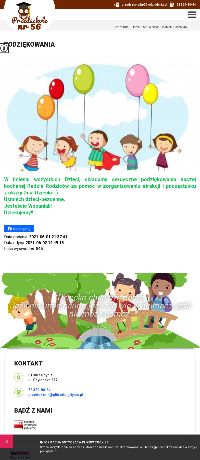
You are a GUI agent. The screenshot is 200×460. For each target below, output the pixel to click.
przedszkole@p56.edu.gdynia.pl (140, 5)
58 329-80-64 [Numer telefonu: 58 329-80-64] (39, 390)
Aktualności (149, 27)
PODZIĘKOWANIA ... (174, 27)
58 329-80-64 (183, 5)
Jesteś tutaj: (123, 27)
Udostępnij (19, 229)
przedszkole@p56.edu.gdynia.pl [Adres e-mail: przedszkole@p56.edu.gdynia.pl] (55, 395)
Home (136, 27)
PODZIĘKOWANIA (29, 44)
